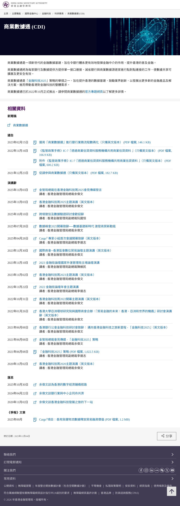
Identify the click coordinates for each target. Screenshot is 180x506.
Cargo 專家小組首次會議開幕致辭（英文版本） (70, 238)
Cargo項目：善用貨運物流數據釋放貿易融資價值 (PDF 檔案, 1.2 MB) (84, 419)
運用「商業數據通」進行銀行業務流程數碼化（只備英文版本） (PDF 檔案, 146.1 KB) (95, 142)
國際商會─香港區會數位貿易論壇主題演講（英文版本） (76, 250)
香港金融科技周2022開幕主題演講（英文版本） (70, 299)
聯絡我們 (10, 454)
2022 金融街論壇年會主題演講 (59, 287)
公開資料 (9, 486)
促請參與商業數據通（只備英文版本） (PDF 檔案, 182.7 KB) (78, 173)
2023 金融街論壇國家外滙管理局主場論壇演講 (69, 262)
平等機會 (96, 486)
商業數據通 (20, 125)
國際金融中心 (31, 13)
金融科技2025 (37, 80)
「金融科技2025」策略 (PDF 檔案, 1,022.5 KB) (69, 351)
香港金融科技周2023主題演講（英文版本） (67, 274)
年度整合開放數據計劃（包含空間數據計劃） (61, 486)
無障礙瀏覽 (24, 486)
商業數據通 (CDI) (76, 13)
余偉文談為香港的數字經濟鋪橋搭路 (63, 384)
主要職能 (16, 13)
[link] (168, 5)
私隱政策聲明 (113, 486)
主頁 (6, 13)
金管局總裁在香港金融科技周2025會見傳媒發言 (70, 189)
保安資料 (130, 486)
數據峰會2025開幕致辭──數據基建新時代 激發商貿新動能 (77, 226)
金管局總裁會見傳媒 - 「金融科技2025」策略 (68, 339)
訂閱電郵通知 (13, 462)
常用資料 (10, 478)
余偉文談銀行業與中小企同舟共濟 (61, 393)
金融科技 (46, 13)
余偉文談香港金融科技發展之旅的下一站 (66, 402)
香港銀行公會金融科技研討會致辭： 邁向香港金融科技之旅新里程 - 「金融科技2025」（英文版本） (104, 327)
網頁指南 (144, 486)
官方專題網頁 (94, 91)
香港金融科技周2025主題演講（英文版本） (67, 202)
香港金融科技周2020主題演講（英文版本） (67, 363)
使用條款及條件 (163, 486)
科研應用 (59, 13)
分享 (166, 436)
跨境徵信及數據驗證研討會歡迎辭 (61, 214)
